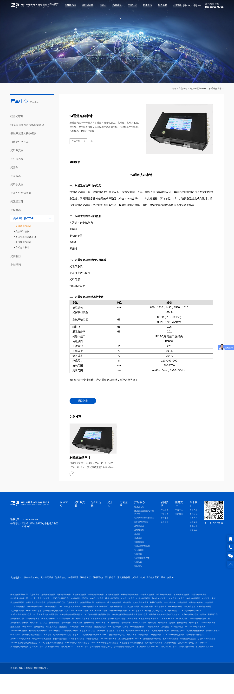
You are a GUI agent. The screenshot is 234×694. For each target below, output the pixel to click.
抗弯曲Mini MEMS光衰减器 (162, 617)
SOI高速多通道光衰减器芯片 (129, 622)
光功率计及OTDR (196, 88)
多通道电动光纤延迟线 (74, 606)
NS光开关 (60, 611)
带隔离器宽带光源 (55, 648)
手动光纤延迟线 (140, 601)
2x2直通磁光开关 (76, 611)
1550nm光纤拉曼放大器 (127, 632)
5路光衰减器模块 (17, 622)
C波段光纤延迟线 (212, 601)
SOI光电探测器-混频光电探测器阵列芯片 (28, 627)
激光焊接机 (66, 578)
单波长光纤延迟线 (193, 601)
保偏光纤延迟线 (123, 601)
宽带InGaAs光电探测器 (42, 658)
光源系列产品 (16, 643)
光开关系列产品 (131, 606)
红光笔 (101, 643)
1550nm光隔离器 (165, 637)
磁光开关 (176, 606)
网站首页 (50, 7)
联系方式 (193, 519)
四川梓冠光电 (77, 379)
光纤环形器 (149, 637)
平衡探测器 (156, 653)
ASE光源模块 (159, 643)
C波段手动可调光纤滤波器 (179, 663)
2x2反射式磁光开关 (135, 611)
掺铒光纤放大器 (132, 627)
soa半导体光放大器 (185, 627)
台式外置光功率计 (44, 674)
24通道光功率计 (138, 669)
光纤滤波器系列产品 (186, 658)
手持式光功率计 (23, 242)
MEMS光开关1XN (95, 611)
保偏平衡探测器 (84, 658)
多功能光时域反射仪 (25, 236)
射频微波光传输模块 (192, 648)
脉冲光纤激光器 (123, 596)
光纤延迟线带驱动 (35, 606)
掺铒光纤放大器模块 (150, 632)
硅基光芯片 (16, 116)
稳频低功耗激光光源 (19, 648)
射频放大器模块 (212, 648)
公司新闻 (165, 523)
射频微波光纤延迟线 (154, 648)
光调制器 (15, 256)
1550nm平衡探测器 (138, 658)
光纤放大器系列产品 (112, 627)
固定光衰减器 (202, 611)
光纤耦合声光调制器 (203, 663)
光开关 (99, 7)
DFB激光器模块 (114, 643)
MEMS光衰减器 (48, 617)
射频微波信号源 (173, 648)
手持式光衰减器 (98, 617)
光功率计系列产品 (33, 669)
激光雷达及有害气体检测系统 (27, 124)
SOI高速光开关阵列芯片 (102, 622)
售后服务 (179, 515)
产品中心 (128, 7)
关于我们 (173, 7)
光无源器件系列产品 (171, 632)
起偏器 (124, 637)
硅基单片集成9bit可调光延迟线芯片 (64, 627)
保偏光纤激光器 (161, 596)
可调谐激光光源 (131, 643)
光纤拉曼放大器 (204, 627)
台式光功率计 (22, 247)
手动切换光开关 (161, 606)
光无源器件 (16, 201)
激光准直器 (181, 637)
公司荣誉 (193, 523)
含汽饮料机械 (160, 578)
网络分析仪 (96, 578)
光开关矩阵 (146, 606)
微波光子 (89, 648)
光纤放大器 (16, 184)
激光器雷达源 (72, 643)
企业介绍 (193, 511)
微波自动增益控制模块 (33, 653)
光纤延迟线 (84, 7)
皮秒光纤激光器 (86, 596)
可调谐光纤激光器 (18, 601)
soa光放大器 (108, 632)
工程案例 (165, 519)
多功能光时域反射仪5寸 (185, 669)
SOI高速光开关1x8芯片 (79, 622)
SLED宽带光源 (87, 643)
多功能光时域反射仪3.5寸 (160, 669)
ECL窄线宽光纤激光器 (60, 601)
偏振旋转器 (71, 637)
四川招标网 (126, 578)
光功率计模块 (22, 231)
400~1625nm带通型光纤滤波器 (150, 663)
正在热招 (193, 531)
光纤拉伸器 (42, 637)
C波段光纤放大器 (18, 632)
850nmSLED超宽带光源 (179, 643)
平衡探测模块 (120, 658)
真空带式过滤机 (32, 578)
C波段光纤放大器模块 (71, 632)
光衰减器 (113, 7)
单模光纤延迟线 (157, 601)
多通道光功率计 (216, 88)
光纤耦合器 (113, 637)
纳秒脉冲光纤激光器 (38, 601)
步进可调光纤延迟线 (96, 606)
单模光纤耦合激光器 (142, 596)
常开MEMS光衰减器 (207, 617)
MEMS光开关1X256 (115, 611)
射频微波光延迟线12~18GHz (101, 653)
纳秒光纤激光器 (69, 596)
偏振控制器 (202, 632)
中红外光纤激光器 (180, 596)
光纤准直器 (28, 637)
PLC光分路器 (56, 637)
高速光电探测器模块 (19, 658)
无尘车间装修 (50, 578)
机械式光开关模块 (191, 606)
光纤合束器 (208, 637)
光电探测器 (142, 653)
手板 (190, 578)
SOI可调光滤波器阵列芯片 (156, 622)
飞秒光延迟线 (114, 606)
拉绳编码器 (81, 578)
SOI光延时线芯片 (57, 622)
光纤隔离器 (189, 632)
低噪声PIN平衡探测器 (64, 658)
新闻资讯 (143, 7)
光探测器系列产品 (126, 653)
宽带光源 (146, 643)
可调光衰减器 (16, 617)
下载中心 (179, 511)
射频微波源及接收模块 (23, 133)
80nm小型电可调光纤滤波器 (93, 663)
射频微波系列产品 (74, 648)
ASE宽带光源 (56, 643)
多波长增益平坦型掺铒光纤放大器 (43, 632)
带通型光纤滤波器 (18, 663)
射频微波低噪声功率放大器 (130, 648)
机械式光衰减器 (80, 617)
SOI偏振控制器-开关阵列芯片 (185, 622)
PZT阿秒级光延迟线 (103, 601)
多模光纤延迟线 (17, 606)
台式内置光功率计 (63, 674)
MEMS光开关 (16, 611)
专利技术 (193, 527)
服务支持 (158, 7)
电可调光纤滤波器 (206, 658)
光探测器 (15, 210)
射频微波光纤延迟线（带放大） (72, 653)
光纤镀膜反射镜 (86, 637)
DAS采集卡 (15, 653)
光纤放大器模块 (166, 627)
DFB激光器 (42, 643)
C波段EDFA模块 (92, 632)
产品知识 (165, 511)
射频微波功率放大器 (105, 648)
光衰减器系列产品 (185, 611)
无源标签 (51, 653)
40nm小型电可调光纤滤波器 (121, 663)
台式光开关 (30, 611)
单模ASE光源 (37, 648)
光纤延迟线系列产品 (82, 601)
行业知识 (165, 515)
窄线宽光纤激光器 (104, 596)
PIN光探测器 (169, 653)
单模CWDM (195, 637)
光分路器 (100, 637)
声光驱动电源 (16, 669)
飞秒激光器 (36, 596)
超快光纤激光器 (19, 141)
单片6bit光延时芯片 (91, 627)
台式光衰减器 (64, 617)
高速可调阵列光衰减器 (137, 617)
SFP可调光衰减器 (116, 617)
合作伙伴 (193, 515)
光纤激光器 (66, 7)
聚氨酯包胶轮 (143, 578)
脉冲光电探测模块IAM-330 (161, 658)
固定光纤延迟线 (54, 606)
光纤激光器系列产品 (19, 596)
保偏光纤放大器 (149, 627)
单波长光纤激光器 (199, 596)
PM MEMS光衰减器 (186, 617)
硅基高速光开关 (46, 611)
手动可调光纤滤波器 (38, 663)
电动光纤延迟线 (175, 601)
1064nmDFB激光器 (201, 643)
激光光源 (29, 643)
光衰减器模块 (31, 617)
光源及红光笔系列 (20, 192)
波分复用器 (15, 637)
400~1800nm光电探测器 (189, 653)
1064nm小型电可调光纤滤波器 (64, 663)
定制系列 (15, 264)
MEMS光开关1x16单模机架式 (160, 611)
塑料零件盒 (111, 578)
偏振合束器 (136, 637)
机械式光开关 (208, 606)
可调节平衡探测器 (103, 658)
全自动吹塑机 (177, 578)
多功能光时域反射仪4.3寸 (21, 674)
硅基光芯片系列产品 (37, 622)
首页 (171, 88)
